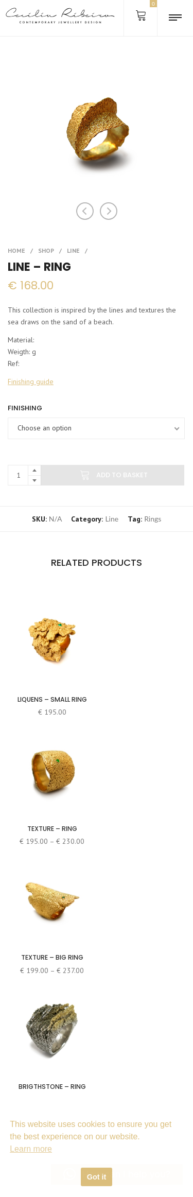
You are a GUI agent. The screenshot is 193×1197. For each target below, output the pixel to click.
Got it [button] (97, 1177)
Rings (152, 518)
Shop (46, 250)
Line (73, 250)
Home (16, 250)
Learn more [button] (31, 1148)
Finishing (25, 408)
